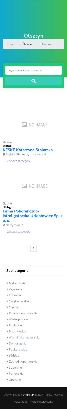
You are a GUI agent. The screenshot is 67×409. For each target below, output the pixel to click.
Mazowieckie (16, 331)
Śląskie (27, 44)
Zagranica (14, 289)
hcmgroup (27, 394)
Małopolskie (15, 283)
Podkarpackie (16, 349)
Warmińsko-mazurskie (22, 337)
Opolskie (13, 380)
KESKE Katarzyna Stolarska (28, 150)
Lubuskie (13, 295)
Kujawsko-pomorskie (21, 313)
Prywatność (20, 401)
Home (10, 44)
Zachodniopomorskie (22, 361)
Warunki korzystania (42, 401)
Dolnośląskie (16, 343)
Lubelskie (14, 367)
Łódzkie (12, 355)
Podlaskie (14, 325)
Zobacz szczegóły (18, 161)
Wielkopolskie (17, 319)
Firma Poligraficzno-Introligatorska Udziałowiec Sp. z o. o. (33, 216)
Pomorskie (14, 374)
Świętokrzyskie (17, 301)
